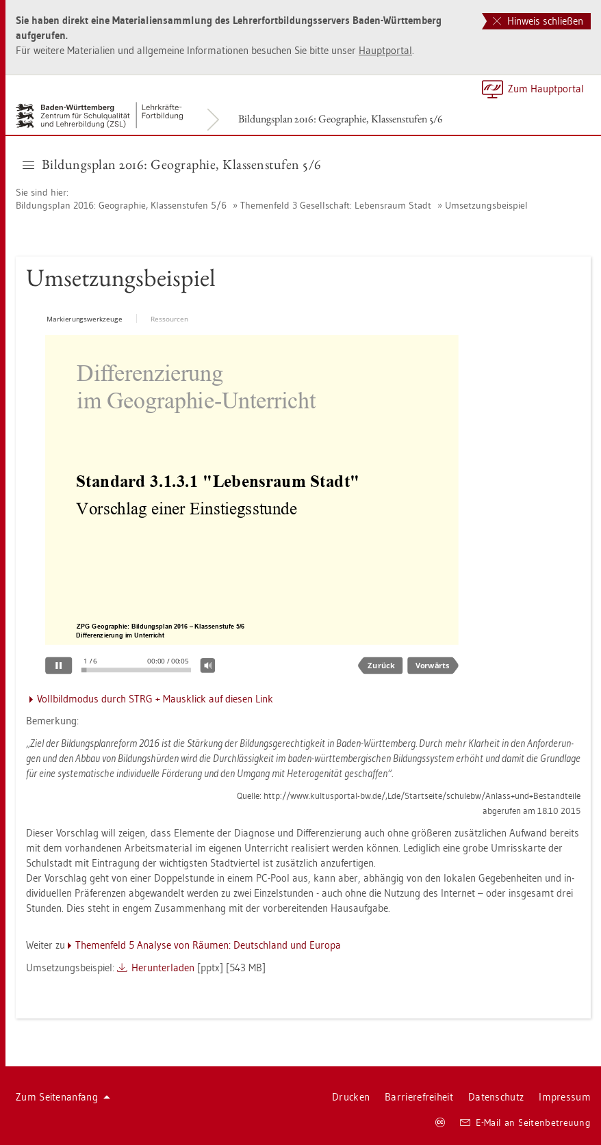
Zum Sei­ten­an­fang (63, 1096)
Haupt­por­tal (385, 50)
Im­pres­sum (565, 1096)
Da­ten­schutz (496, 1096)
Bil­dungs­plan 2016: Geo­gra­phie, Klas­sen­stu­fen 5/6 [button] (172, 164)
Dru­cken (351, 1096)
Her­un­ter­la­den (162, 967)
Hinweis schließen (538, 20)
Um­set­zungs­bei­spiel (486, 205)
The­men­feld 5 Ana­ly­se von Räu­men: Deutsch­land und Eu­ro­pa (208, 944)
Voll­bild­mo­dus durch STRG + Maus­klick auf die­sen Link (155, 698)
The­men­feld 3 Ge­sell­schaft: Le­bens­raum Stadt (335, 205)
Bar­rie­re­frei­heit (419, 1096)
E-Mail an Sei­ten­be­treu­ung (525, 1122)
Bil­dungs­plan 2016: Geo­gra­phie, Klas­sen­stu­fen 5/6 (340, 118)
